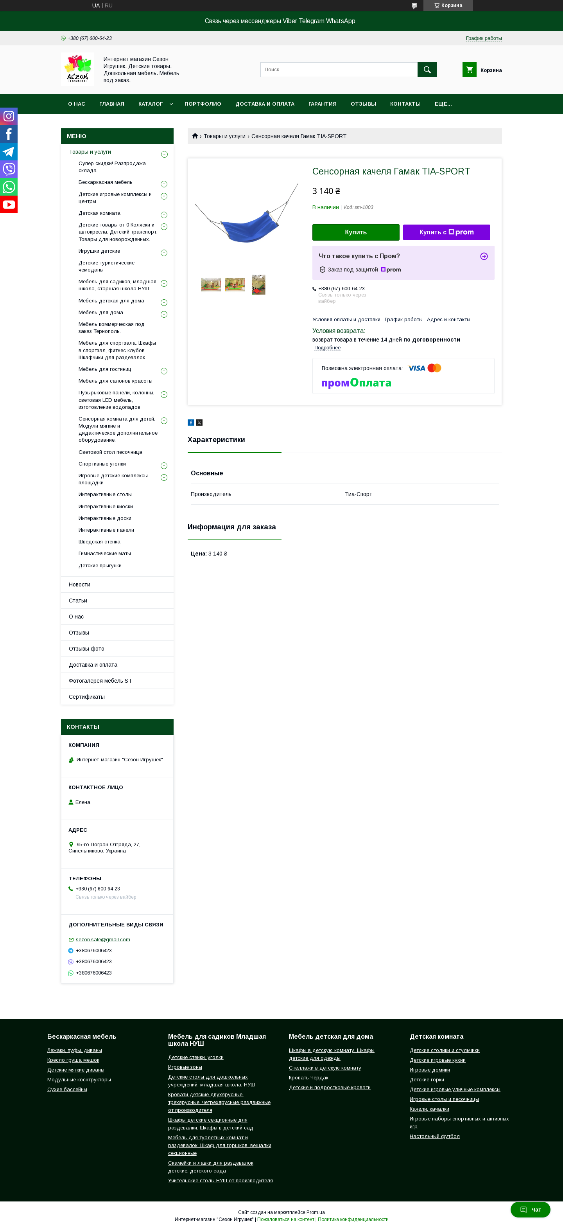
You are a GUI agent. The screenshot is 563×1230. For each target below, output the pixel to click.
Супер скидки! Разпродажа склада (112, 166)
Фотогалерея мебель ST (100, 681)
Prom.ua (316, 1212)
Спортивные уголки (102, 464)
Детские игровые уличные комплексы (455, 1089)
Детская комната (99, 213)
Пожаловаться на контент (285, 1219)
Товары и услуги (224, 136)
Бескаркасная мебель (106, 182)
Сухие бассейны (67, 1089)
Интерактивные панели (106, 530)
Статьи (78, 600)
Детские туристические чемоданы (106, 266)
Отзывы (363, 104)
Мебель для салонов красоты (115, 381)
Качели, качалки (429, 1109)
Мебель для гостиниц (105, 369)
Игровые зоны (185, 1067)
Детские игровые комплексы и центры (115, 197)
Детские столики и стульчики (445, 1050)
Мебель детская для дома (111, 301)
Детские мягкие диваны (75, 1070)
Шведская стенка (99, 542)
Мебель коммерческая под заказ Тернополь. (112, 327)
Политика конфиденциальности (353, 1219)
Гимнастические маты (105, 553)
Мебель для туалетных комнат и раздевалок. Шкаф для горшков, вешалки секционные (219, 1145)
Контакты (405, 104)
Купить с (447, 232)
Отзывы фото (86, 649)
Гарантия (322, 104)
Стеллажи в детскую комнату (325, 1068)
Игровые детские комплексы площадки (113, 479)
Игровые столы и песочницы (444, 1099)
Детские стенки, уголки (196, 1057)
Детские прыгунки (100, 565)
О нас (76, 104)
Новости (79, 584)
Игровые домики (430, 1070)
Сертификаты (87, 697)
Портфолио (203, 104)
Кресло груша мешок (73, 1060)
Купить (356, 232)
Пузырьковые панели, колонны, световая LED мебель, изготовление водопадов (116, 400)
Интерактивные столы (105, 494)
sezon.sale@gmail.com (103, 939)
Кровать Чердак (308, 1078)
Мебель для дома (101, 312)
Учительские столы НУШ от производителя (220, 1180)
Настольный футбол (435, 1136)
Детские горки (427, 1080)
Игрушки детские (99, 251)
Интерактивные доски (105, 518)
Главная (111, 104)
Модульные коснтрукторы (79, 1080)
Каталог (150, 104)
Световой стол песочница (110, 452)
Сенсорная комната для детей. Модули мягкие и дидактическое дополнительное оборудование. (118, 429)
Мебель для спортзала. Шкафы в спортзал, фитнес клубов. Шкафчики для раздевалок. (117, 350)
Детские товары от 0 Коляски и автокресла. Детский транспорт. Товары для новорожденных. (118, 232)
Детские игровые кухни (438, 1060)
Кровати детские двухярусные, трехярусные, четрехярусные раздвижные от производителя (219, 1102)
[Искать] (427, 69)
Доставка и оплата (264, 104)
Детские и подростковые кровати (330, 1087)
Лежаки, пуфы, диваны (74, 1050)
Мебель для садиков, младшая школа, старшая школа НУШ (117, 285)
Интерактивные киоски (106, 506)
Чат (530, 1209)
